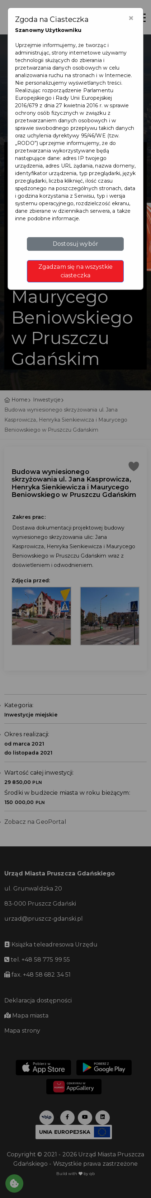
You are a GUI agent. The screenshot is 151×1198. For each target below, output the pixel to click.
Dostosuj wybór (75, 243)
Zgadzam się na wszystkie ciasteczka (75, 271)
